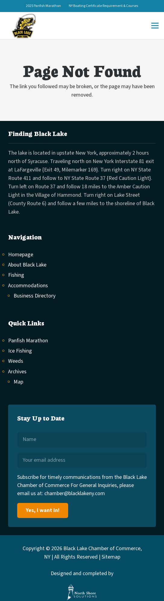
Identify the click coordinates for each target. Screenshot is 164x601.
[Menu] (155, 25)
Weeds (15, 361)
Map (18, 382)
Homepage (20, 254)
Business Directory (34, 296)
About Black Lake (27, 265)
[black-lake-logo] (23, 26)
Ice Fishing (20, 351)
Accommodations (28, 285)
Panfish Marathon (28, 340)
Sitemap (111, 557)
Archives (17, 371)
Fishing (16, 275)
